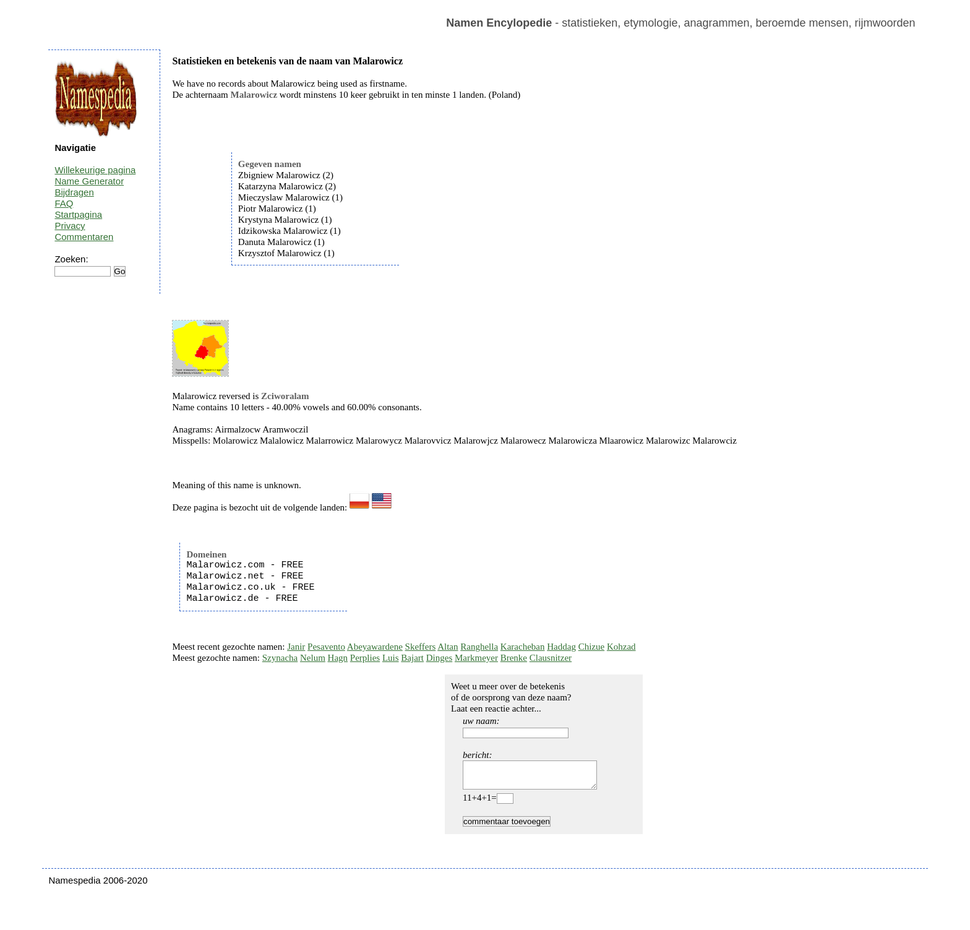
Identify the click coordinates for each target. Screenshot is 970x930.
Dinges (439, 658)
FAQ (63, 203)
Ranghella (479, 647)
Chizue (591, 647)
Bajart (412, 658)
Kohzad (621, 647)
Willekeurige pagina (94, 170)
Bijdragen (73, 192)
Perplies (365, 658)
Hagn (338, 658)
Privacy (69, 225)
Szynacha (280, 658)
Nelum (312, 658)
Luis (390, 658)
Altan (447, 647)
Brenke (513, 658)
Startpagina (78, 214)
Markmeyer (476, 658)
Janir (296, 647)
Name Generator (89, 181)
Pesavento (326, 647)
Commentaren (83, 236)
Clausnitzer (551, 658)
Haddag (561, 647)
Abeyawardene (375, 647)
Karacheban (522, 647)
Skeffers (420, 647)
